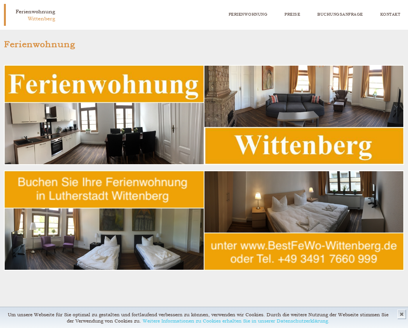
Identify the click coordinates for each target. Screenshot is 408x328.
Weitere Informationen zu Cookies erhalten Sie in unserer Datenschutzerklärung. (236, 321)
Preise (292, 14)
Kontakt (390, 14)
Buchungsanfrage (340, 14)
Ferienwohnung (248, 14)
